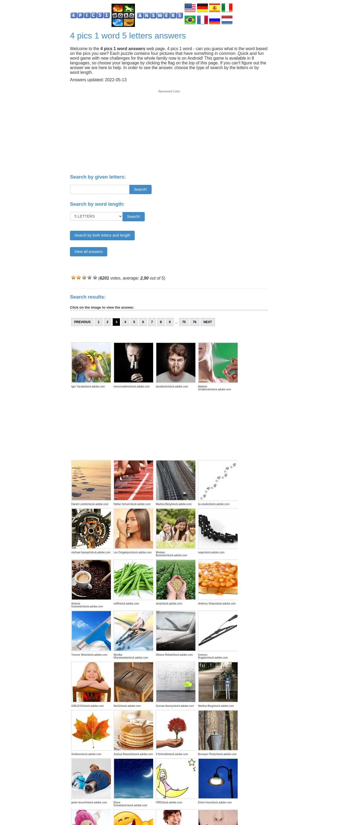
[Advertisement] (169, 130)
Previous (82, 322)
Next (208, 322)
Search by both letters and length (102, 235)
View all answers (88, 252)
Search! (140, 189)
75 (184, 322)
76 (194, 322)
